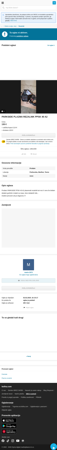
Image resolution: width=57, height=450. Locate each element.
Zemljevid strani (7, 394)
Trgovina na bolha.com (20, 406)
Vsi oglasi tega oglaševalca (28, 275)
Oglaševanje (6, 406)
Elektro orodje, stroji (10, 26)
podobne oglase (22, 36)
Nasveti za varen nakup (33, 390)
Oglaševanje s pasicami (38, 406)
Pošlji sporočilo (28, 135)
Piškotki (38, 397)
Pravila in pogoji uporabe (10, 397)
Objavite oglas (6, 410)
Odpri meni (2, 3)
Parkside (4, 374)
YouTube (17, 440)
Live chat (53, 446)
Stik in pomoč (31, 394)
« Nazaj (28, 356)
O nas (4, 390)
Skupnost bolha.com (23, 440)
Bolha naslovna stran (28, 2)
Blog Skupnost (48, 390)
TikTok (8, 440)
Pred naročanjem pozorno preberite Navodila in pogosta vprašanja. (30, 143)
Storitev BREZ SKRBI (15, 390)
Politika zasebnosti (27, 397)
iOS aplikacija (9, 420)
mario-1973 (28, 272)
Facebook (3, 440)
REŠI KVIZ (13, 20)
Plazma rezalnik (7, 378)
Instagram (12, 440)
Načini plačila (19, 394)
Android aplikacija (9, 426)
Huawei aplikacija (9, 431)
